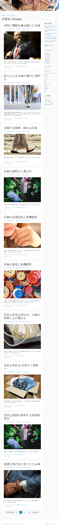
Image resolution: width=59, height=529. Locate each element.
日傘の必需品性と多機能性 (20, 217)
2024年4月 (47, 63)
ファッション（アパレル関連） (14, 66)
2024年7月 (47, 57)
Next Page (36, 512)
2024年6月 (47, 59)
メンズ (46, 76)
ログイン (47, 98)
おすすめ (47, 71)
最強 (10, 506)
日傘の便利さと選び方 (18, 171)
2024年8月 (47, 55)
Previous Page (10, 512)
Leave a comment (26, 28)
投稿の (47, 100)
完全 (10, 67)
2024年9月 (47, 53)
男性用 (46, 88)
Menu (54, 5)
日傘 (26, 66)
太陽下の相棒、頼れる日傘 (20, 127)
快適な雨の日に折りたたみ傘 (22, 464)
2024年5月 (47, 61)
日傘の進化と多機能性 (18, 264)
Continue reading (22, 63)
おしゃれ (47, 69)
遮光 (10, 357)
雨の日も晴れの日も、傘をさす (15, 5)
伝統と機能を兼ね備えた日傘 (22, 25)
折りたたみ (23, 66)
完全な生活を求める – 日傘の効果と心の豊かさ (22, 316)
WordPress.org (48, 104)
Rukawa (19, 28)
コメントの (49, 102)
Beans (47, 524)
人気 (46, 78)
